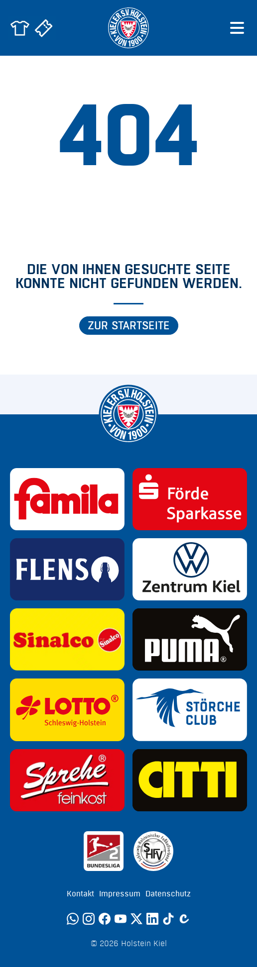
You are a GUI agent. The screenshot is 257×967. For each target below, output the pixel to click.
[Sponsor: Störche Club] (189, 709)
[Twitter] (136, 919)
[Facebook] (105, 919)
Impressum (119, 893)
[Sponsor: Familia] (67, 499)
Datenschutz (168, 893)
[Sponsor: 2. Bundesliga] (104, 851)
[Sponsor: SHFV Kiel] (153, 851)
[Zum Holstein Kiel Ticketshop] (44, 28)
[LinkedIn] (152, 919)
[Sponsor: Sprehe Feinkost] (67, 780)
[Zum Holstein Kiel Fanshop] (20, 28)
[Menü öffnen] (237, 28)
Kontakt (80, 893)
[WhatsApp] (73, 919)
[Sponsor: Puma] (189, 639)
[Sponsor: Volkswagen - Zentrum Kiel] (189, 569)
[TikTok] (168, 919)
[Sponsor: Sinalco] (67, 639)
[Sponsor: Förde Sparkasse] (189, 499)
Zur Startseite (129, 325)
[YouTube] (121, 919)
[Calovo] (184, 919)
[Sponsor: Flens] (67, 569)
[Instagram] (89, 919)
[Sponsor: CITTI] (189, 780)
